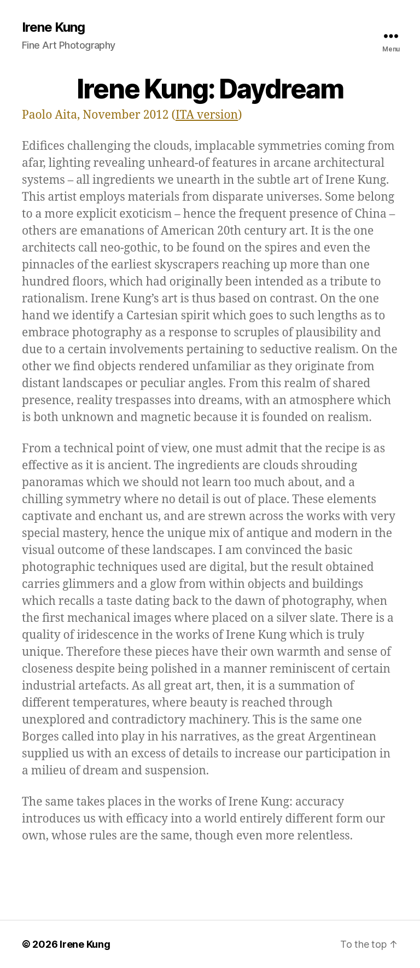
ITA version (207, 115)
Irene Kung (53, 27)
